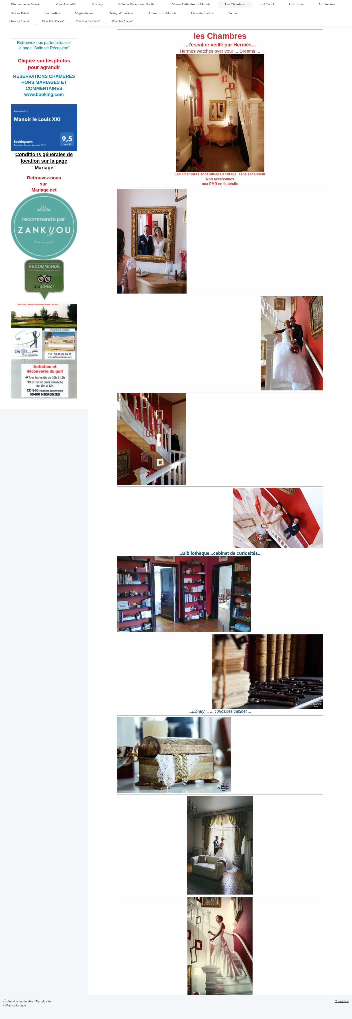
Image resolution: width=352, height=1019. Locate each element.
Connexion (342, 1001)
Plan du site (43, 1001)
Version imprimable (18, 1001)
